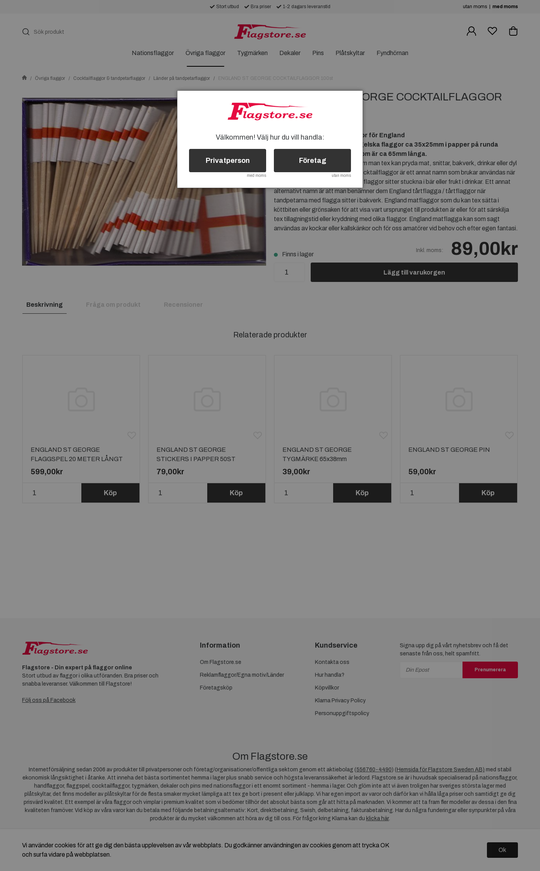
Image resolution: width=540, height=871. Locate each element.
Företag (312, 160)
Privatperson (228, 160)
